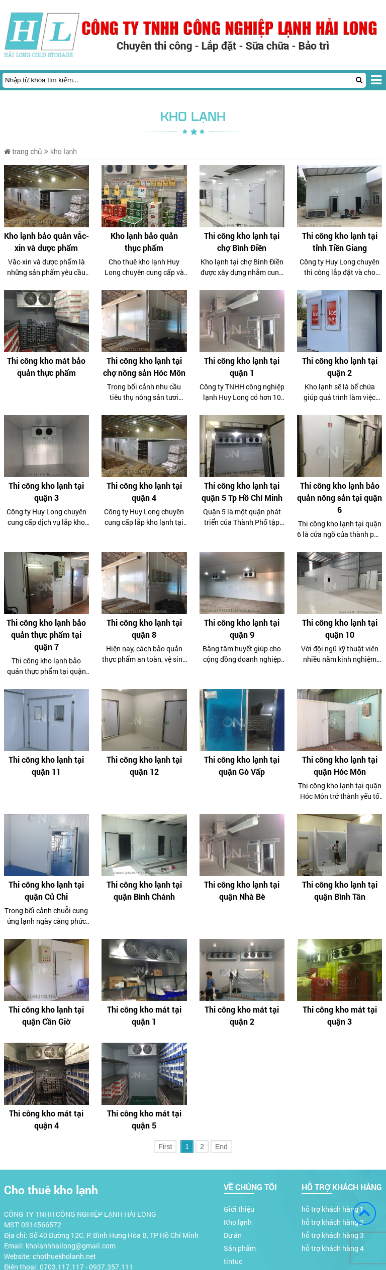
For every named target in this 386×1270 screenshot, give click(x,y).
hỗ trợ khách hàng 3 (333, 1235)
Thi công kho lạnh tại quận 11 (46, 765)
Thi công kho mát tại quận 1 (144, 1015)
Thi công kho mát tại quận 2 (242, 1015)
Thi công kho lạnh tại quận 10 (339, 628)
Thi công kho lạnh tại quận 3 (46, 491)
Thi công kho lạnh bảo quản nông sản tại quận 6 (339, 497)
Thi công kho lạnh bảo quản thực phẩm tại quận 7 (46, 634)
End (221, 1147)
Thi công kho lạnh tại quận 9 (241, 628)
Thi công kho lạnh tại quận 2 (339, 366)
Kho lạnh (238, 1222)
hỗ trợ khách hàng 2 (333, 1222)
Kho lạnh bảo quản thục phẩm (144, 241)
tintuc (233, 1261)
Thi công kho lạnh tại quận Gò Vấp (241, 765)
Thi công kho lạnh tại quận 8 (144, 628)
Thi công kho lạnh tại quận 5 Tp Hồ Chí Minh (242, 491)
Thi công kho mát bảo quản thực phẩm (46, 366)
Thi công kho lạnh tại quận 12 (144, 765)
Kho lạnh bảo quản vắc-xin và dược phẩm (46, 241)
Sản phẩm (240, 1248)
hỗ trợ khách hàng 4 (333, 1248)
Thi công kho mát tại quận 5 (144, 1119)
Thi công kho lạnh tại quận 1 (241, 366)
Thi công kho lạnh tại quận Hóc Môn (339, 765)
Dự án (233, 1235)
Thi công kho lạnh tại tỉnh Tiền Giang (339, 241)
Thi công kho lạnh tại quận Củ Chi (46, 890)
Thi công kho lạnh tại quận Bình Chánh (144, 890)
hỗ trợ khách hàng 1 (333, 1209)
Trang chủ (23, 152)
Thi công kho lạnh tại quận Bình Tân (339, 890)
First (165, 1147)
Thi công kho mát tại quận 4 (46, 1119)
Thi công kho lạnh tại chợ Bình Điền (241, 241)
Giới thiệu (239, 1209)
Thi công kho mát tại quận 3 (340, 1015)
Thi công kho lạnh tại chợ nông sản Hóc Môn (144, 366)
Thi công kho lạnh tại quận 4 (144, 491)
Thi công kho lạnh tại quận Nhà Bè (241, 890)
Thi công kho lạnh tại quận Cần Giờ (46, 1015)
